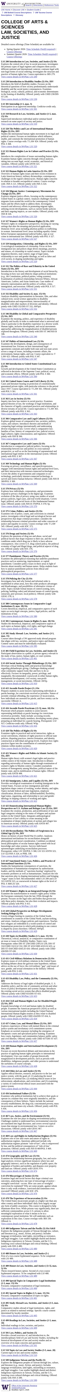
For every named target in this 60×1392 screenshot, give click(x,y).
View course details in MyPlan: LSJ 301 (19, 109)
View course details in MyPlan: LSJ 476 (19, 1193)
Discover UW (18, 10)
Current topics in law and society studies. (28, 1351)
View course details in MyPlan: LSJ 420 (19, 748)
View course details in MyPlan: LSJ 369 (19, 484)
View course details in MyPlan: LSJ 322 (19, 186)
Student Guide (33, 10)
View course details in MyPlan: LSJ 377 (19, 574)
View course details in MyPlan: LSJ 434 (19, 1018)
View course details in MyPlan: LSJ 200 (19, 76)
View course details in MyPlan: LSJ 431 (19, 973)
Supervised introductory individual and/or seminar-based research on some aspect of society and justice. (29, 118)
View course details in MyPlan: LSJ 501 (19, 1345)
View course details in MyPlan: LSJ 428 (19, 906)
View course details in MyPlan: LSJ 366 (19, 439)
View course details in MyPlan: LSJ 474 (19, 1171)
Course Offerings (14, 51)
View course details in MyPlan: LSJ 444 (19, 1088)
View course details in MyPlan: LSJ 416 (19, 726)
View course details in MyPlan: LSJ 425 (19, 826)
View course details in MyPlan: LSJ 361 (19, 394)
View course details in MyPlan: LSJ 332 (19, 309)
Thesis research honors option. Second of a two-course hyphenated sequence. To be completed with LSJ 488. (29, 1270)
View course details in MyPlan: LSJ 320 (19, 146)
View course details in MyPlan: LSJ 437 (19, 1041)
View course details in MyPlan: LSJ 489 (19, 1276)
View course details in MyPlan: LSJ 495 (19, 1315)
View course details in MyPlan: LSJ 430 (19, 954)
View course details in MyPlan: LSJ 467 (19, 1131)
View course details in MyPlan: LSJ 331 (19, 289)
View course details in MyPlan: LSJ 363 (19, 414)
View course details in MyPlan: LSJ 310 (19, 124)
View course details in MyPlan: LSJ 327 (19, 239)
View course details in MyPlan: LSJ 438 (19, 1066)
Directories (38, 5)
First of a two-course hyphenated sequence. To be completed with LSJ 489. (28, 1256)
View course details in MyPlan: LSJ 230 (19, 99)
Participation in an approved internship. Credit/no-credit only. (28, 105)
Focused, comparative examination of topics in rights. (25, 1294)
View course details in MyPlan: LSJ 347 (19, 359)
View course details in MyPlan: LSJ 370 (19, 506)
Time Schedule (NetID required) (40, 49)
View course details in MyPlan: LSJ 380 (19, 616)
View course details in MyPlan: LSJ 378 (19, 599)
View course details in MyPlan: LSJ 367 (19, 459)
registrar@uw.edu (18, 1388)
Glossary (18, 15)
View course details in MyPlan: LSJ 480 (19, 1248)
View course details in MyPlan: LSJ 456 (19, 1111)
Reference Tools (51, 5)
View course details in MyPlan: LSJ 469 (19, 1151)
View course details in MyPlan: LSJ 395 (19, 646)
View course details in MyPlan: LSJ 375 (19, 529)
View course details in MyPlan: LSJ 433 (19, 996)
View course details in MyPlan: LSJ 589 (19, 1380)
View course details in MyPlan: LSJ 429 (19, 931)
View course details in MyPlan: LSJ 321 (19, 166)
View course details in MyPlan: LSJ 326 (19, 216)
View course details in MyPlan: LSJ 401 (19, 658)
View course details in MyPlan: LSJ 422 (19, 801)
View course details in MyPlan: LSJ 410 (19, 683)
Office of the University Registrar (24, 1386)
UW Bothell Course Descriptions (16, 13)
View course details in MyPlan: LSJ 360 (19, 376)
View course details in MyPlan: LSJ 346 (19, 336)
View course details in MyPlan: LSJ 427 (19, 886)
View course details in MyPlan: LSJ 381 (19, 628)
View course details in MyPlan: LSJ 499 (19, 1328)
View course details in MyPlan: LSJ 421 (19, 776)
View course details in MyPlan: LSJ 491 (19, 1298)
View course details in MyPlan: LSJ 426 (19, 856)
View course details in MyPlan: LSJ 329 (19, 261)
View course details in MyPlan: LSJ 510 (19, 1355)
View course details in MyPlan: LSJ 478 (19, 1223)
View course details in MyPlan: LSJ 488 (19, 1261)
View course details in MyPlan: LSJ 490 (19, 1288)
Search (28, 5)
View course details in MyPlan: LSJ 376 (19, 551)
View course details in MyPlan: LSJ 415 (19, 703)
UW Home (5, 10)
